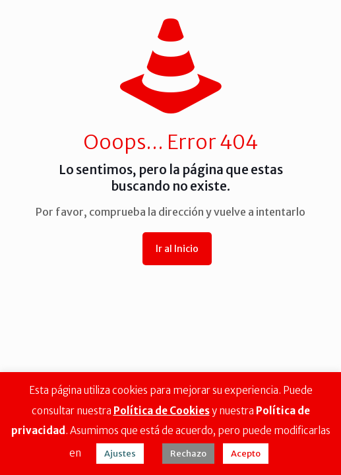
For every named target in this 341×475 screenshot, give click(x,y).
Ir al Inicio (177, 249)
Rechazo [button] (188, 453)
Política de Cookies (161, 410)
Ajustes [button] (120, 453)
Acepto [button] (246, 453)
